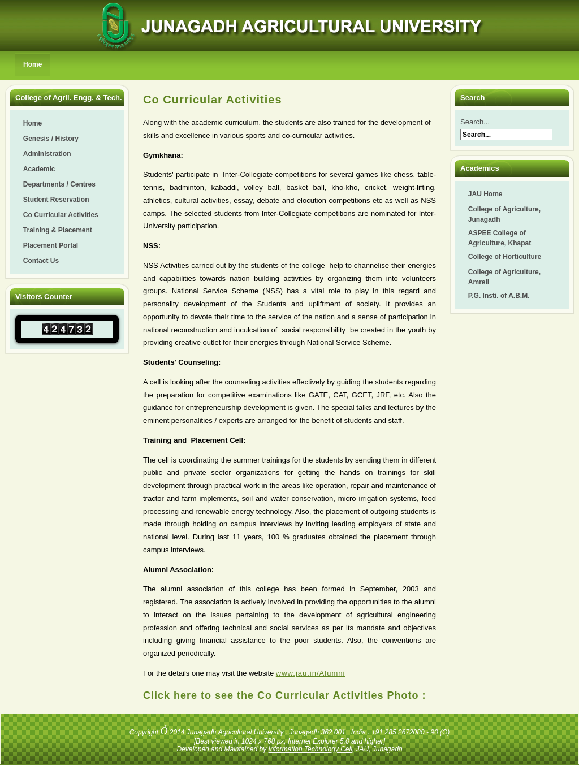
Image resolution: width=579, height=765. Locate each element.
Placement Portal (50, 245)
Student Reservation (56, 200)
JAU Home (485, 194)
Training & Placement (57, 230)
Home (32, 64)
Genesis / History (51, 138)
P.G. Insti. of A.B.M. (499, 296)
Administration (47, 154)
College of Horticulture (504, 257)
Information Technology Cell (310, 749)
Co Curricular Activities (60, 215)
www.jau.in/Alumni (310, 673)
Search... (475, 122)
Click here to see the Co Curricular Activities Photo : (284, 695)
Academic (39, 169)
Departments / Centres (59, 184)
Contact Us (41, 261)
